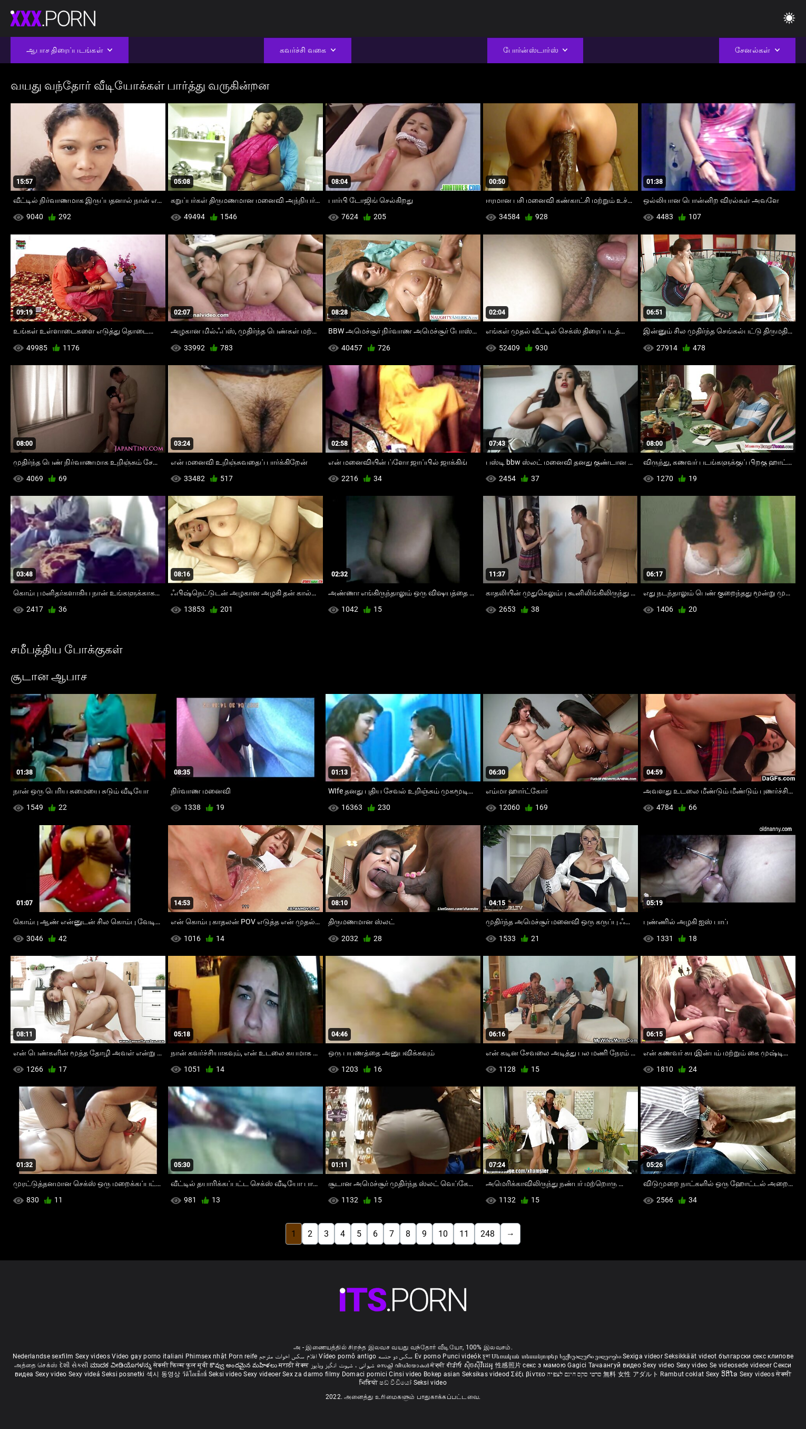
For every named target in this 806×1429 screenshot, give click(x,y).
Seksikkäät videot (691, 1356)
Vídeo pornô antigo (347, 1356)
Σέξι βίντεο (529, 1374)
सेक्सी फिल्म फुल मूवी (180, 1365)
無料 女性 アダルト (630, 1374)
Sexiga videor (643, 1356)
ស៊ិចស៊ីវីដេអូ (479, 1365)
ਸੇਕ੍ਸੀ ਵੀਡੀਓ (447, 1365)
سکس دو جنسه (395, 1356)
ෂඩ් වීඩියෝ (396, 1382)
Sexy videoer (262, 1374)
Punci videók (462, 1356)
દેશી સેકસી (74, 1365)
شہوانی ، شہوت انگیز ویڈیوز (344, 1365)
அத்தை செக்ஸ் (35, 1365)
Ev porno (428, 1356)
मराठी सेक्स (294, 1365)
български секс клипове (756, 1356)
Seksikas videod (487, 1374)
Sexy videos (93, 1356)
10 (443, 1234)
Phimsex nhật (206, 1356)
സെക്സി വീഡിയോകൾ (404, 1365)
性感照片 (509, 1365)
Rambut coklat (682, 1374)
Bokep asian (442, 1374)
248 (487, 1234)
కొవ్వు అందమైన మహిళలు (244, 1365)
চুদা (486, 1356)
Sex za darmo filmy (311, 1374)
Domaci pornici (364, 1374)
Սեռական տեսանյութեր (525, 1356)
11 (464, 1234)
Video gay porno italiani (147, 1356)
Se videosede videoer (741, 1365)
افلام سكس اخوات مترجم (288, 1356)
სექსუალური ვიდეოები (591, 1356)
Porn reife (243, 1356)
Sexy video (659, 1365)
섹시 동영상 (164, 1374)
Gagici (576, 1365)
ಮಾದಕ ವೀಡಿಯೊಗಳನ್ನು (121, 1365)
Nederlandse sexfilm (43, 1356)
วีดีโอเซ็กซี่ (195, 1374)
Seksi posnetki (124, 1374)
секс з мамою (544, 1365)
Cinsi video (406, 1374)
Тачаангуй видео (615, 1365)
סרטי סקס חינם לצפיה (574, 1374)
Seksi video (226, 1374)
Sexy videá (85, 1374)
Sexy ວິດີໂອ (723, 1374)
